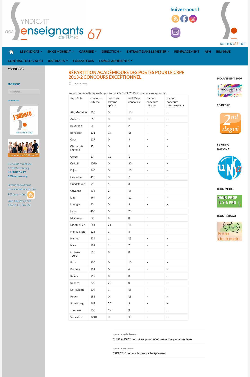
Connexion (16, 69)
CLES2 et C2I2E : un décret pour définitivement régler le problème (159, 336)
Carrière (86, 51)
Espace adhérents (114, 61)
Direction (110, 51)
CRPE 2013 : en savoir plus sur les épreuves (159, 350)
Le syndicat (29, 51)
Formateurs (83, 61)
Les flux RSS (24, 205)
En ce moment (59, 51)
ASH (208, 51)
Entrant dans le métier (146, 51)
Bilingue (223, 51)
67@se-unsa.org (17, 176)
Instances (56, 61)
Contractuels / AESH (25, 61)
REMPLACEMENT (186, 51)
